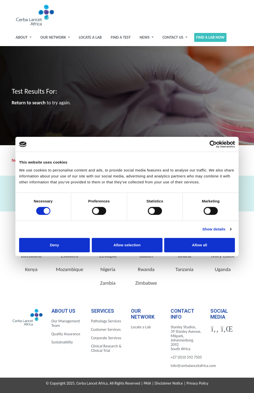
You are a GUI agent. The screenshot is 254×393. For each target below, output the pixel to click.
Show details (213, 229)
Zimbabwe (146, 283)
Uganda (223, 269)
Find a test (120, 37)
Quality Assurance (65, 334)
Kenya (31, 269)
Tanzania (184, 269)
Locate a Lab (90, 37)
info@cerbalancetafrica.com (193, 365)
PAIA (147, 383)
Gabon (146, 256)
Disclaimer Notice (169, 383)
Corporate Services (106, 338)
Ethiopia (107, 256)
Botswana (31, 256)
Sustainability (62, 342)
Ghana (184, 256)
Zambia (108, 283)
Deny (54, 245)
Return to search (29, 103)
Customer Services (106, 329)
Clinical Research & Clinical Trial (106, 348)
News (145, 37)
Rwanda (146, 269)
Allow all (199, 245)
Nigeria (107, 269)
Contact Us (173, 37)
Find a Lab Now (210, 37)
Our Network (53, 37)
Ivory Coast (222, 256)
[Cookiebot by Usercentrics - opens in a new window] (213, 144)
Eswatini (69, 256)
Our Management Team (65, 323)
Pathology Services (106, 321)
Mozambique (69, 269)
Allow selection (126, 245)
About (22, 37)
